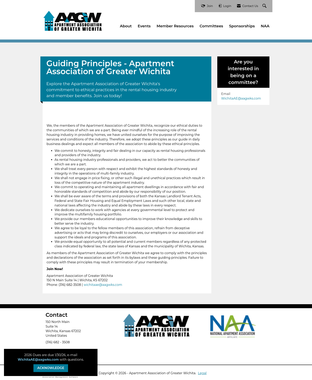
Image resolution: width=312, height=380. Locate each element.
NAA (265, 26)
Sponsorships (242, 26)
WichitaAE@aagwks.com (38, 359)
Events (144, 26)
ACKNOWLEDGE (50, 368)
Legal (202, 373)
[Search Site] (264, 6)
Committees (211, 26)
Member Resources (175, 26)
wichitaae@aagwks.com (103, 285)
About (126, 26)
